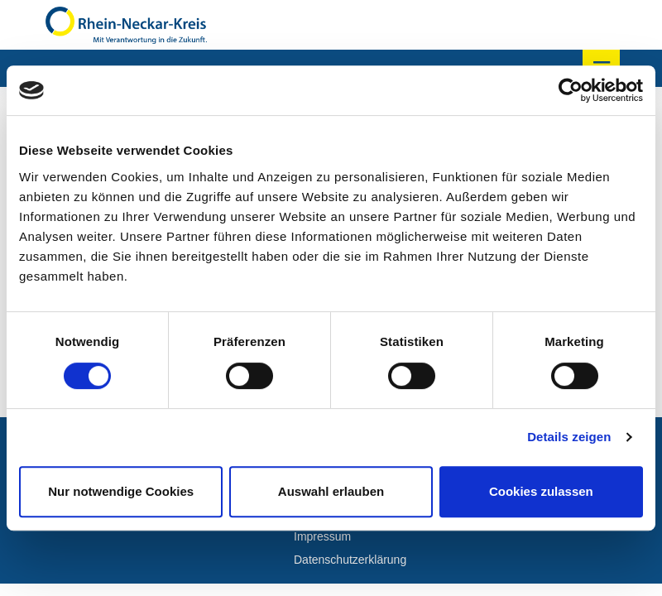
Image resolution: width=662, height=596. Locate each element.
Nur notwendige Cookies (121, 491)
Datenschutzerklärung (350, 559)
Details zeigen (569, 437)
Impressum (322, 536)
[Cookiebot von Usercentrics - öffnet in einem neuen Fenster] (570, 90)
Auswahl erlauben (331, 491)
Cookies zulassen (541, 491)
